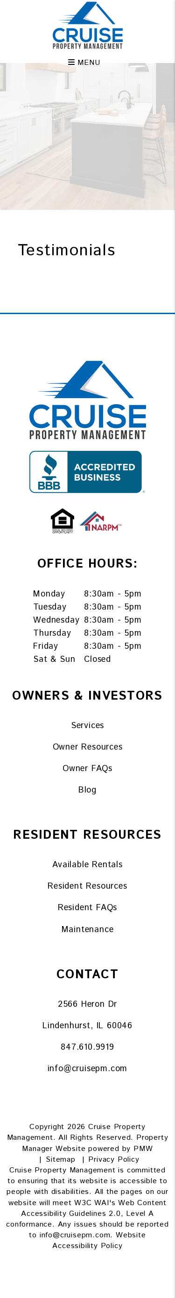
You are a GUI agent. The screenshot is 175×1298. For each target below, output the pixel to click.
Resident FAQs (87, 908)
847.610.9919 (87, 1047)
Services (87, 726)
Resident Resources (87, 886)
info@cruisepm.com (88, 1069)
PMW (143, 1149)
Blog (87, 790)
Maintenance (88, 930)
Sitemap (61, 1159)
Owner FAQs (87, 769)
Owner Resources (88, 747)
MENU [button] (84, 60)
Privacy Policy (113, 1159)
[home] (88, 25)
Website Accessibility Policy (99, 1240)
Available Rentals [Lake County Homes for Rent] (87, 865)
